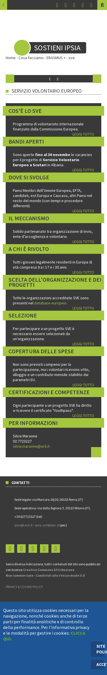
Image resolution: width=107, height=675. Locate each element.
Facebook (57, 5)
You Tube (74, 5)
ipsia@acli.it (23, 525)
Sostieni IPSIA (57, 47)
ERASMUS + (56, 57)
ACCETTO (100, 664)
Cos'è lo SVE (25, 110)
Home (11, 57)
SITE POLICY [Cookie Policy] (100, 649)
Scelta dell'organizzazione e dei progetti (55, 282)
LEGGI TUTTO (83, 134)
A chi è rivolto (29, 248)
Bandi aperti (26, 141)
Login (91, 5)
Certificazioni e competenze (49, 392)
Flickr (82, 5)
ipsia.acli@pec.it (47, 525)
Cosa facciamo (31, 57)
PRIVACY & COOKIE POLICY (24, 587)
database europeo (50, 303)
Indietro (10, 78)
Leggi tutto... (96, 452)
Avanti (97, 78)
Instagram (65, 5)
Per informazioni (33, 422)
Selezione (23, 315)
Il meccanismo (29, 218)
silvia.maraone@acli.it (31, 446)
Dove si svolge (29, 177)
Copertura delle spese (41, 351)
